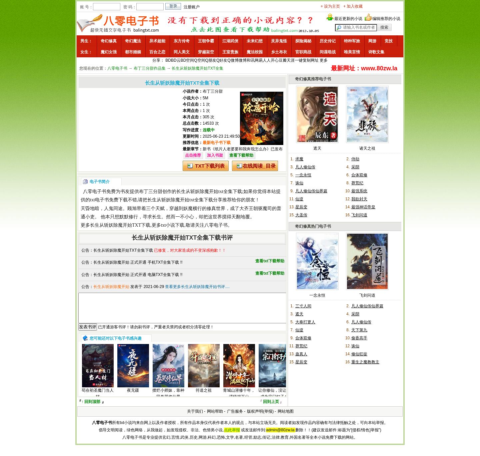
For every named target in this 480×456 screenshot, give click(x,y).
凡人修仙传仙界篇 (311, 191)
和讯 (251, 60)
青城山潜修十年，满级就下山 (239, 399)
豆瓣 (283, 60)
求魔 (299, 159)
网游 (372, 41)
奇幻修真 (109, 41)
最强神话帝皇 (363, 207)
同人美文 (182, 52)
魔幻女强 (109, 52)
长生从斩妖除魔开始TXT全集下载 (123, 250)
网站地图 (286, 417)
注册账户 (192, 7)
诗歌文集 (376, 52)
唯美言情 (352, 52)
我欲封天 (359, 199)
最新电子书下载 (217, 142)
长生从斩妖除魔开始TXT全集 (197, 68)
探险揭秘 (303, 41)
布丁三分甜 (213, 91)
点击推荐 (193, 155)
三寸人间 (303, 306)
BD (168, 60)
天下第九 (359, 330)
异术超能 (157, 41)
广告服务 (235, 417)
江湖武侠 (230, 41)
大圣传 (301, 215)
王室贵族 (230, 52)
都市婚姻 (133, 52)
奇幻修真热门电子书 (313, 226)
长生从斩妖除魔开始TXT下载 (120, 225)
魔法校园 (255, 52)
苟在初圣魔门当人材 (98, 399)
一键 (299, 60)
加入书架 (215, 155)
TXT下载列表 (209, 166)
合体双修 (359, 175)
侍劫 (355, 159)
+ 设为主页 (330, 6)
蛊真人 (301, 354)
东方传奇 (182, 41)
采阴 (355, 167)
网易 (259, 60)
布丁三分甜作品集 (150, 68)
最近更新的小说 (348, 18)
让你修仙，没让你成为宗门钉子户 (274, 399)
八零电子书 (117, 68)
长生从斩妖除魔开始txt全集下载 (209, 191)
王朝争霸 (206, 41)
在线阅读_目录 (259, 166)
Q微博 (232, 60)
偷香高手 (359, 338)
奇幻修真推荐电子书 (313, 79)
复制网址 (311, 60)
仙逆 (299, 199)
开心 (275, 60)
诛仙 (299, 183)
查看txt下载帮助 (269, 261)
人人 (267, 60)
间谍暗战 (328, 52)
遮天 (317, 148)
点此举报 (232, 436)
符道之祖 (204, 396)
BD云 (176, 60)
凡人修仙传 (305, 167)
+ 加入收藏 (353, 6)
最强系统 (359, 191)
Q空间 (199, 60)
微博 (243, 60)
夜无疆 (133, 396)
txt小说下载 (173, 225)
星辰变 (301, 207)
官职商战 (303, 52)
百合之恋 (157, 52)
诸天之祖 (367, 148)
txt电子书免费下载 (109, 199)
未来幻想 (255, 41)
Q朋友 (210, 60)
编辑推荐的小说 (386, 18)
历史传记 (328, 41)
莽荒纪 (357, 183)
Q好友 (221, 60)
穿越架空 (206, 52)
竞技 (389, 41)
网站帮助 (215, 417)
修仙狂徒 (359, 354)
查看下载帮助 (241, 155)
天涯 (291, 60)
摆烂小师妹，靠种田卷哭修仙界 (168, 399)
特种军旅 (352, 41)
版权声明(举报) (260, 417)
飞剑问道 (359, 215)
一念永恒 (303, 175)
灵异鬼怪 (279, 41)
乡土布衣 (279, 52)
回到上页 (271, 407)
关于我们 (195, 417)
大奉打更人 (305, 322)
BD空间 (187, 60)
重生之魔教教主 (365, 362)
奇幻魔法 (133, 41)
